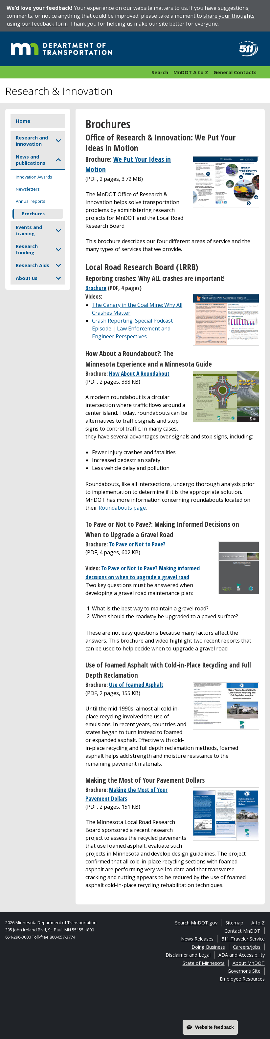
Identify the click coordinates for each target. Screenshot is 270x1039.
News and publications (30, 160)
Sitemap (234, 923)
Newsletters (28, 189)
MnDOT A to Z (190, 72)
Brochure (95, 288)
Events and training (29, 230)
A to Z (258, 923)
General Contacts (235, 72)
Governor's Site (244, 971)
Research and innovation (32, 141)
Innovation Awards (34, 177)
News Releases (197, 939)
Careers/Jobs (246, 947)
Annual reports (30, 201)
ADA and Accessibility (241, 955)
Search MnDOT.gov (196, 923)
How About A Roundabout (139, 373)
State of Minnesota (204, 963)
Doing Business (208, 947)
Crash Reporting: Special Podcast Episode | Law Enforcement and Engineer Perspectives (132, 328)
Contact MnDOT (242, 931)
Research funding (27, 249)
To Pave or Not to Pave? (137, 544)
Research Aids (32, 265)
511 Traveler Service (243, 939)
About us (26, 278)
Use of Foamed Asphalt (136, 685)
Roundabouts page (122, 507)
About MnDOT (249, 963)
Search (159, 72)
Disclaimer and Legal (188, 955)
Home (23, 121)
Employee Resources (242, 979)
